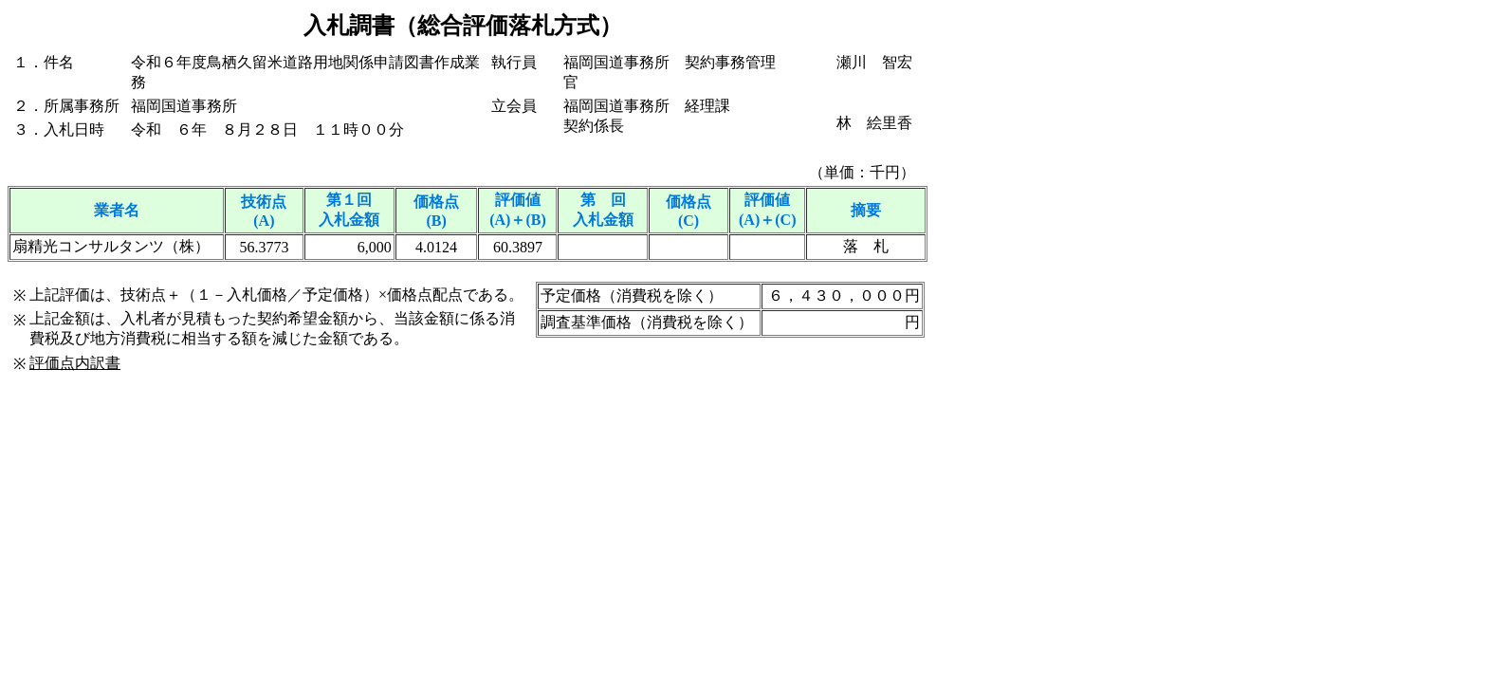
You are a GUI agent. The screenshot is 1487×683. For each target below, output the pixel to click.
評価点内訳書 (74, 363)
